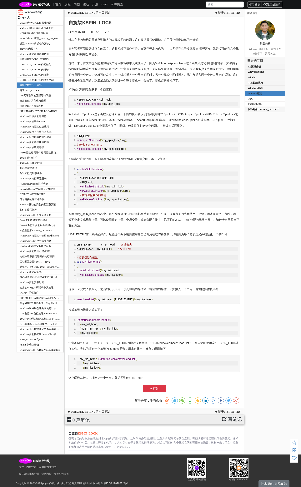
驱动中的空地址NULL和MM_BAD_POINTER (44, 318)
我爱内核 (265, 43)
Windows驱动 (255, 88)
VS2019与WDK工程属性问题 (35, 22)
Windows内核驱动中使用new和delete (39, 235)
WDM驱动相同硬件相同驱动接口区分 (40, 152)
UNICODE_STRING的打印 (34, 69)
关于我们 (66, 483)
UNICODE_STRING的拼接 (34, 74)
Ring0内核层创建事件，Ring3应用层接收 (42, 303)
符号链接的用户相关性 (32, 199)
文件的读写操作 (28, 209)
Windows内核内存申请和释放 (36, 240)
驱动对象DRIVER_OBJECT (263, 109)
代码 (104, 4)
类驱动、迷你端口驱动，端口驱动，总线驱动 (45, 266)
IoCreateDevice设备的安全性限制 (37, 188)
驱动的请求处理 (28, 157)
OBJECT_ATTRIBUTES (32, 194)
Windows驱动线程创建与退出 (36, 251)
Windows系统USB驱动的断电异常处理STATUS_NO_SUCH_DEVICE (57, 329)
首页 (58, 4)
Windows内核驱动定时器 (33, 116)
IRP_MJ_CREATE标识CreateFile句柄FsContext (44, 297)
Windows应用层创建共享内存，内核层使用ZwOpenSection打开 (54, 308)
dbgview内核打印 (29, 48)
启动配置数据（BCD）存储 (35, 261)
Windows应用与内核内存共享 (36, 131)
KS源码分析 (254, 66)
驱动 (86, 4)
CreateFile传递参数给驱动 (34, 220)
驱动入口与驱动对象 (31, 163)
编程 (67, 4)
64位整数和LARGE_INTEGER (36, 230)
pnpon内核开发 (50, 483)
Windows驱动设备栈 (31, 272)
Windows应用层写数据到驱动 (36, 137)
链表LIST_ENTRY (29, 90)
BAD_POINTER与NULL (33, 339)
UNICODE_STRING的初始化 (35, 64)
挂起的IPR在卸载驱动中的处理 (36, 287)
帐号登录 (254, 4)
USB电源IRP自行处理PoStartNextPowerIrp (42, 313)
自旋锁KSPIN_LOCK (31, 85)
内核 (77, 4)
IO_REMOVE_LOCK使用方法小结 (38, 323)
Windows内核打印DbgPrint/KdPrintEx (40, 349)
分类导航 (255, 60)
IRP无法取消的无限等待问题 (35, 95)
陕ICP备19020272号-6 (116, 483)
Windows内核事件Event (32, 121)
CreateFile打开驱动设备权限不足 (37, 225)
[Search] (225, 4)
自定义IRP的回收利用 (31, 105)
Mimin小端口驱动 (29, 344)
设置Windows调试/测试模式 (35, 43)
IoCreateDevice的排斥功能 (34, 183)
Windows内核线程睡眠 (32, 147)
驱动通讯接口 (255, 103)
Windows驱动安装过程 (32, 282)
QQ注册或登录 (271, 4)
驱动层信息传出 (28, 168)
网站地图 (98, 483)
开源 (95, 4)
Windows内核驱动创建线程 (34, 126)
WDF (250, 98)
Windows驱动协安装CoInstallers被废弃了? (42, 334)
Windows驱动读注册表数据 (34, 142)
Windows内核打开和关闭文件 (36, 214)
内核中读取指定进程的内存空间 (37, 256)
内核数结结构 (255, 82)
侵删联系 (87, 483)
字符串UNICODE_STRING (34, 59)
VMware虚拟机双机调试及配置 (36, 28)
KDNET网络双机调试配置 (34, 33)
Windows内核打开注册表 (33, 178)
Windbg (252, 77)
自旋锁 (83, 433)
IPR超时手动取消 (29, 292)
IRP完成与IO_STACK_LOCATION (38, 111)
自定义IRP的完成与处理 (33, 100)
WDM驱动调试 (256, 72)
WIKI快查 (117, 4)
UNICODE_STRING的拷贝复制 (37, 79)
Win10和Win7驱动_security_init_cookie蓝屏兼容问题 (48, 38)
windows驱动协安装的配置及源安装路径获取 (44, 204)
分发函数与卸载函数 (31, 173)
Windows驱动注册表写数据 (34, 53)
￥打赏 (154, 388)
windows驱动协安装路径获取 (35, 246)
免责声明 (77, 483)
